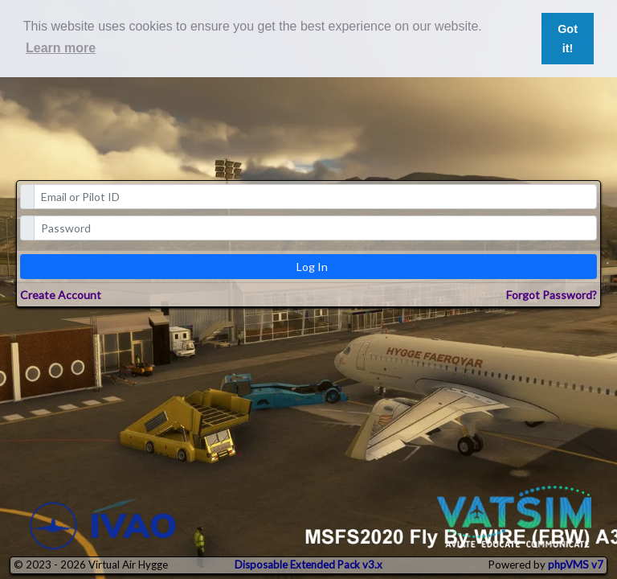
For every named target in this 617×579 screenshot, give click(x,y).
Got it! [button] (568, 39)
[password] (316, 228)
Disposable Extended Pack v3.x (308, 564)
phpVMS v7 (575, 564)
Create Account (60, 295)
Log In (312, 266)
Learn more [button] (61, 48)
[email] (316, 196)
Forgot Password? (551, 295)
